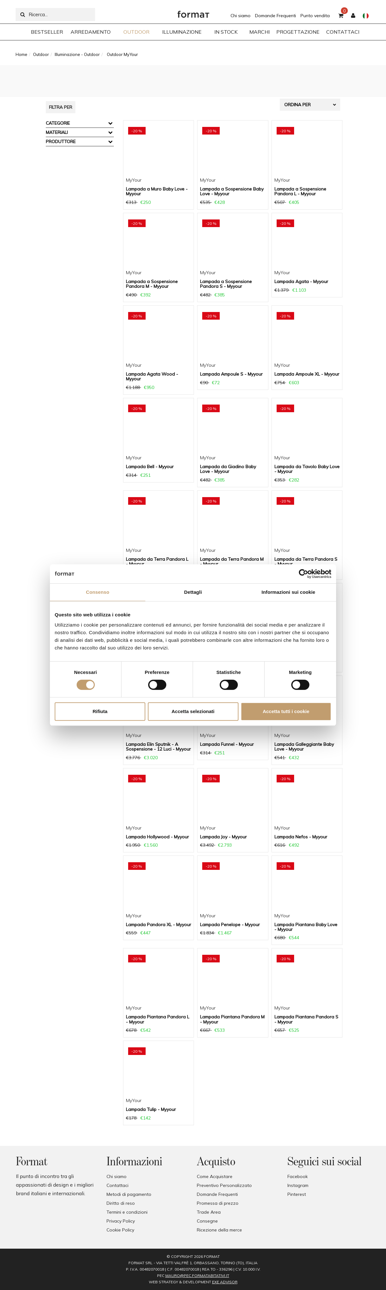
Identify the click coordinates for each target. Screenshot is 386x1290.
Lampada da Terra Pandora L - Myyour (157, 561)
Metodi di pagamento (129, 1194)
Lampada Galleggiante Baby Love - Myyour (304, 746)
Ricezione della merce (219, 1230)
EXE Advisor (225, 1282)
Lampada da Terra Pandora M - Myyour (232, 561)
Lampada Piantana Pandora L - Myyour (157, 1019)
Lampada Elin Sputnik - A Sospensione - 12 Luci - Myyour (158, 746)
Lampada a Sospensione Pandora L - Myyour (300, 191)
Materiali (57, 132)
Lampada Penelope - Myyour (230, 924)
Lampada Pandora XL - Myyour (158, 924)
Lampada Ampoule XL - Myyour (306, 374)
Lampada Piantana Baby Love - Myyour (305, 927)
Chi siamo (241, 15)
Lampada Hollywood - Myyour (157, 837)
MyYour (133, 180)
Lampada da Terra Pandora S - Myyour (305, 561)
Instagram (297, 1185)
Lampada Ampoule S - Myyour (231, 374)
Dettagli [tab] (193, 592)
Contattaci (117, 1185)
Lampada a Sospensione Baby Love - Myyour (232, 191)
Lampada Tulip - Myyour (151, 1109)
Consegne (207, 1221)
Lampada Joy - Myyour (223, 837)
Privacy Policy (121, 1221)
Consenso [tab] (97, 592)
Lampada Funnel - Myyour (227, 744)
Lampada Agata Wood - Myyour (152, 376)
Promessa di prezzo (217, 1203)
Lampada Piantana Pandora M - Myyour (232, 1019)
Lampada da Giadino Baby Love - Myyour (228, 469)
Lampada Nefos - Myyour (300, 837)
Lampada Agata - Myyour (301, 281)
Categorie (58, 123)
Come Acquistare (214, 1176)
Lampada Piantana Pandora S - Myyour (306, 1019)
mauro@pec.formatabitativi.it (197, 1275)
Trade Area (209, 1212)
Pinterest (296, 1194)
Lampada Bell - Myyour (150, 466)
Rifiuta (100, 711)
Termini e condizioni (127, 1212)
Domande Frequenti (275, 15)
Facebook (297, 1176)
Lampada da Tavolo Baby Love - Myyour (307, 469)
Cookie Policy (120, 1230)
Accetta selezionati (192, 711)
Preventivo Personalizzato (224, 1185)
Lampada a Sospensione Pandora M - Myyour (152, 284)
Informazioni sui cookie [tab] (288, 592)
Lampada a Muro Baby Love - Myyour (157, 191)
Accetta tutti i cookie (286, 711)
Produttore (61, 141)
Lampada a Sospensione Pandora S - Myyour (226, 284)
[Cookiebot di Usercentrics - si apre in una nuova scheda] (303, 574)
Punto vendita (315, 15)
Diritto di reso (121, 1203)
